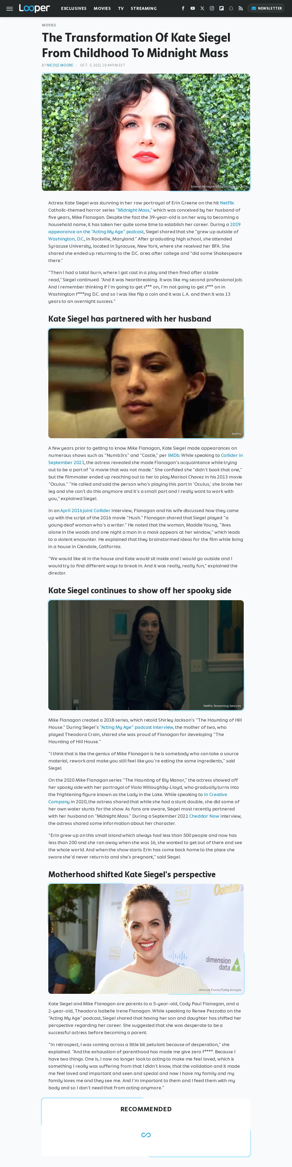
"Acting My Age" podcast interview (136, 727)
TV (121, 8)
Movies (102, 8)
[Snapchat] (231, 9)
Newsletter (266, 8)
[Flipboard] (221, 9)
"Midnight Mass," (134, 210)
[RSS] (240, 9)
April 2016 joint (76, 510)
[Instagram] (212, 9)
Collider (102, 510)
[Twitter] (202, 9)
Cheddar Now (204, 816)
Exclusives (74, 8)
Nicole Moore (60, 65)
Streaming (144, 8)
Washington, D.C (65, 239)
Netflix (227, 203)
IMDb (173, 455)
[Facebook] (183, 9)
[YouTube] (192, 9)
